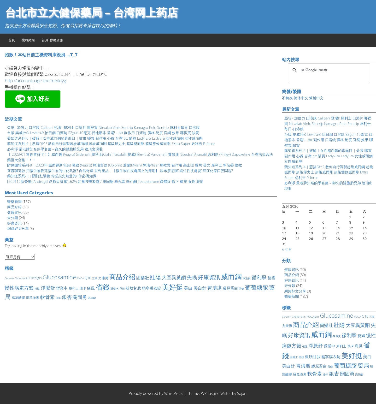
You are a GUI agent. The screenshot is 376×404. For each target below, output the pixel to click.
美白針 (200, 288)
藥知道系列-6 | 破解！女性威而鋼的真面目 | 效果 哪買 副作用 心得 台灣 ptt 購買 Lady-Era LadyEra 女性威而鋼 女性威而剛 (105, 138)
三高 (94, 278)
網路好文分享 (18, 228)
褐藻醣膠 (18, 297)
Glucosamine (59, 277)
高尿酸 (92, 298)
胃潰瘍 (214, 288)
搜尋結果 (28, 40)
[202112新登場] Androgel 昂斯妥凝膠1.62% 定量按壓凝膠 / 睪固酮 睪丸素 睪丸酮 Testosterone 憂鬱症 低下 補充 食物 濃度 (105, 181)
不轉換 (287, 97)
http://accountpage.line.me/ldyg (35, 80)
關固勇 (80, 297)
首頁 (11, 40)
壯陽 (155, 277)
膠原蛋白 (230, 288)
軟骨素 (47, 297)
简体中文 (301, 97)
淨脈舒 (48, 288)
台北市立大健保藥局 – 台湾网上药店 (91, 12)
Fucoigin (35, 278)
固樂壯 (142, 277)
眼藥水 (114, 288)
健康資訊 (14, 212)
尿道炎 (247, 278)
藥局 (363, 365)
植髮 (37, 288)
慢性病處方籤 (19, 288)
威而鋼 (231, 276)
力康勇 (103, 278)
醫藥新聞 (14, 201)
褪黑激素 (32, 297)
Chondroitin (21, 278)
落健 (241, 288)
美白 (188, 288)
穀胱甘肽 (133, 288)
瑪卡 (83, 288)
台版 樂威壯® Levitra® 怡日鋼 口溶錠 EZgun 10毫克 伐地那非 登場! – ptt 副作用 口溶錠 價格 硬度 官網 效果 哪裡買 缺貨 (103, 132)
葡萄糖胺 (256, 287)
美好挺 (172, 286)
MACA (80, 278)
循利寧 (259, 277)
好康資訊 (14, 223)
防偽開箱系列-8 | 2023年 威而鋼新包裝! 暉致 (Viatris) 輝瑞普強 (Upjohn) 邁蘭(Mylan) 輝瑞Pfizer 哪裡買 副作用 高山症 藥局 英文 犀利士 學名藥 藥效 (124, 165)
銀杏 (67, 297)
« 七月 (287, 249)
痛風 (91, 288)
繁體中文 (316, 97)
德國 (271, 277)
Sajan (242, 393)
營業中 (62, 288)
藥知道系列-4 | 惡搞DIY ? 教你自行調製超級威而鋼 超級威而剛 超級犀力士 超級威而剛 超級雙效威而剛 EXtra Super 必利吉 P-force (111, 143)
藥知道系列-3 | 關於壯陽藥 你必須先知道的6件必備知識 (51, 175)
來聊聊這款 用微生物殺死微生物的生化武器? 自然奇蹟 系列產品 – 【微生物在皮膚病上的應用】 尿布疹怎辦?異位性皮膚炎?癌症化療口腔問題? (120, 170)
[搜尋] (328, 70)
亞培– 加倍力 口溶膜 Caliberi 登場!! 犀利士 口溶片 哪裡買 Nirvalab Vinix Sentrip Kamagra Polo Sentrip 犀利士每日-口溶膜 (103, 127)
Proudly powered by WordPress (156, 393)
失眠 (192, 277)
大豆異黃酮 (174, 277)
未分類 (12, 217)
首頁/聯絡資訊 (52, 40)
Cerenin (9, 278)
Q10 (88, 278)
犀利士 (74, 288)
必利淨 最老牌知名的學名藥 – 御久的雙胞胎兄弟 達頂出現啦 (55, 149)
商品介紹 (14, 206)
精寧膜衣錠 (151, 288)
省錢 (103, 287)
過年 (58, 298)
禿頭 (122, 288)
